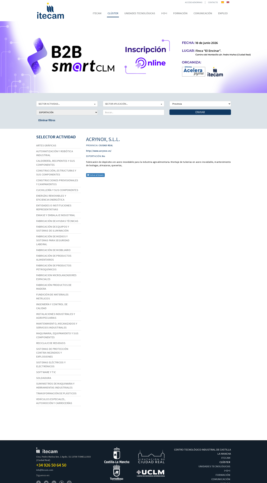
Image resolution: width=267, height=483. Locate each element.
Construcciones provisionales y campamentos (57, 182)
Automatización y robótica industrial (54, 153)
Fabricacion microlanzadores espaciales (56, 277)
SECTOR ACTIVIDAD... (66, 103)
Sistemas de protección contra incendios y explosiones (52, 352)
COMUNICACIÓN (220, 479)
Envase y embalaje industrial (55, 215)
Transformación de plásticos (56, 393)
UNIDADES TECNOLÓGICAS (214, 466)
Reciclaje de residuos (50, 343)
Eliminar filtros (46, 120)
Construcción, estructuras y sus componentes (56, 172)
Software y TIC (46, 372)
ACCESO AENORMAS (193, 2)
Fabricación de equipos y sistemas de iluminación (52, 228)
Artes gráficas (46, 145)
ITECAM (225, 457)
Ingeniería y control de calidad (52, 306)
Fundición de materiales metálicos (52, 296)
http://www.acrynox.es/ (99, 150)
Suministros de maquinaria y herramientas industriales (55, 385)
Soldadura (43, 378)
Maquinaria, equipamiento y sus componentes (57, 335)
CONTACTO (213, 2)
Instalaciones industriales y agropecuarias (55, 316)
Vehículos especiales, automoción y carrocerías (54, 401)
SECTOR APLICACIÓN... (133, 103)
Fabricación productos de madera (54, 286)
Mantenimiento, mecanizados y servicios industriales (56, 325)
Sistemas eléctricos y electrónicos (51, 364)
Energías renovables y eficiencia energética (51, 197)
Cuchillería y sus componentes (57, 190)
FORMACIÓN (223, 475)
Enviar (200, 112)
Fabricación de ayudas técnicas (57, 221)
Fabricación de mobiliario (53, 250)
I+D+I (227, 470)
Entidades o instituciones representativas (53, 207)
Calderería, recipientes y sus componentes (55, 162)
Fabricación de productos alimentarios (54, 257)
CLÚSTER (225, 462)
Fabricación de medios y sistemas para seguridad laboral (53, 240)
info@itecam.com (44, 469)
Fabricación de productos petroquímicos (54, 267)
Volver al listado (95, 175)
